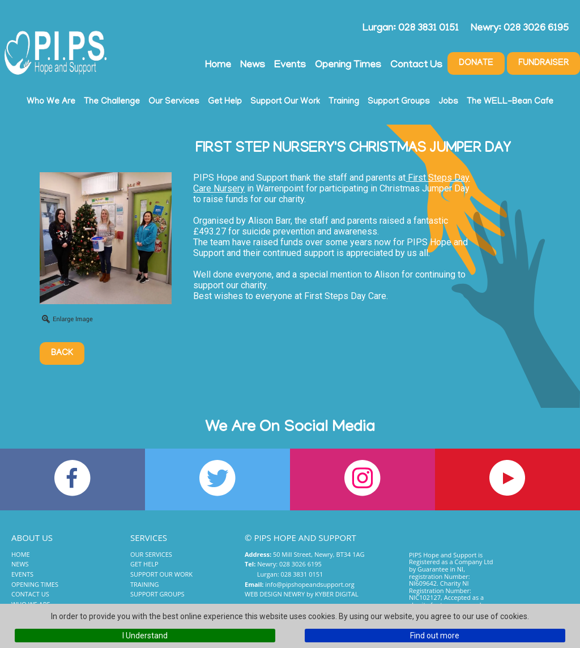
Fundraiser (543, 63)
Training (344, 101)
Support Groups (399, 101)
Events (290, 65)
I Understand (145, 635)
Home (218, 65)
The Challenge (112, 101)
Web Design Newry (275, 594)
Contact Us (416, 65)
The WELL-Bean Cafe (510, 101)
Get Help (225, 101)
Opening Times (348, 65)
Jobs (448, 101)
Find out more (434, 635)
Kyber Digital (337, 594)
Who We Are (51, 101)
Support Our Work (285, 101)
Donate (476, 63)
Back (62, 353)
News (252, 65)
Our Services (173, 101)
